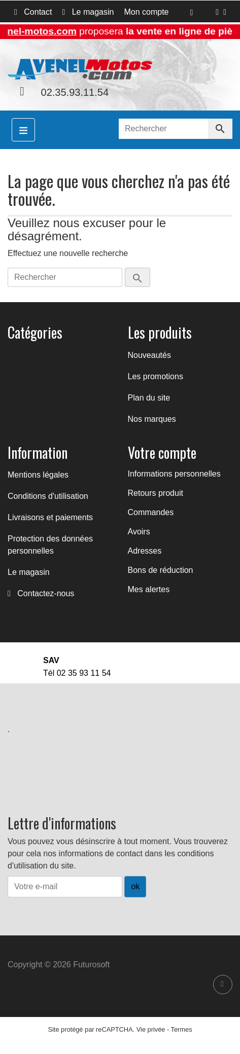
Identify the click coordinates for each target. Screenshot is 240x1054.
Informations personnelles (174, 473)
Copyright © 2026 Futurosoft (59, 964)
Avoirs (139, 531)
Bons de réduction (160, 570)
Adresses (145, 551)
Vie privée (150, 1029)
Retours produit (155, 493)
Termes (181, 1029)
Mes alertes (149, 589)
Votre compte (162, 452)
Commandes (151, 512)
